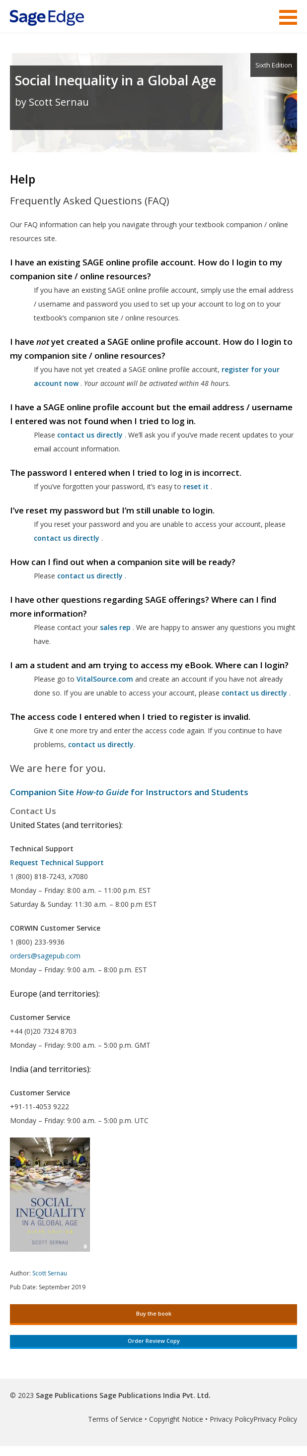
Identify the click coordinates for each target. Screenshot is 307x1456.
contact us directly (254, 692)
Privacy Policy (231, 1419)
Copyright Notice (176, 1419)
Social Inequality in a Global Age (115, 80)
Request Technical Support (57, 862)
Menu (288, 17)
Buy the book (153, 1313)
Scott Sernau (49, 1273)
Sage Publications (66, 1395)
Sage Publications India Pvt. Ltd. (154, 1395)
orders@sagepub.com (45, 955)
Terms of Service (115, 1419)
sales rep (115, 627)
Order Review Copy (154, 1340)
